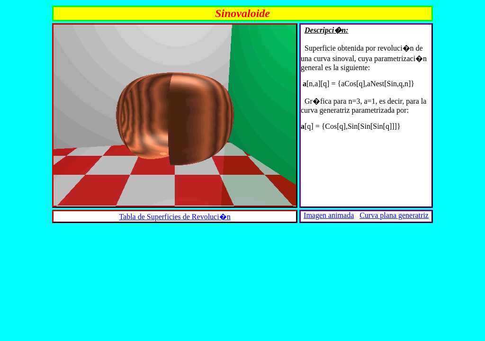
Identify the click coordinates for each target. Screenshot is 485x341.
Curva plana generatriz (394, 215)
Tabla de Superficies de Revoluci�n (174, 217)
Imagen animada (329, 215)
